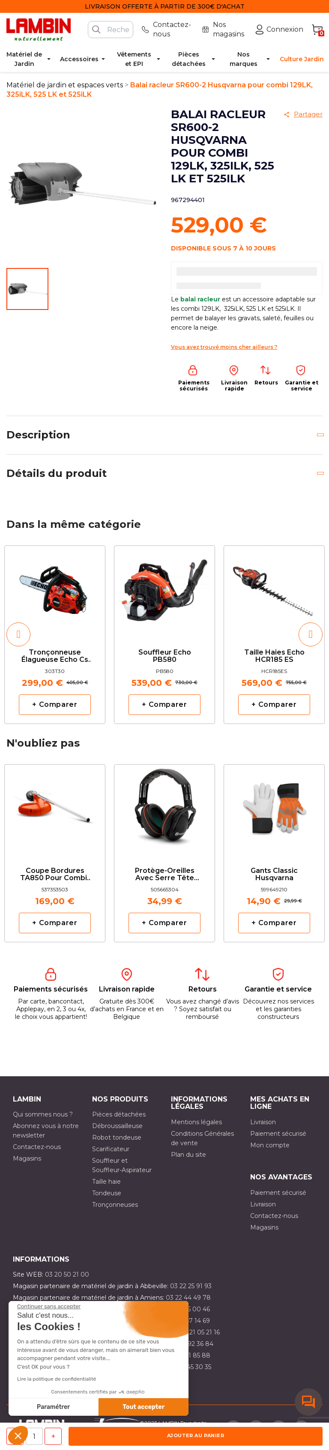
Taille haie (106, 1181)
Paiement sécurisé (278, 1133)
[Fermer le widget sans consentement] (49, 1306)
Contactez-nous (37, 1147)
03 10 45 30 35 (190, 1367)
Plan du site (188, 1154)
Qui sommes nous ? (43, 1114)
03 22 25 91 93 (191, 1286)
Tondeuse (106, 1193)
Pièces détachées (119, 1114)
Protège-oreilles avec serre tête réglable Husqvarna (164, 875)
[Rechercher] (110, 29)
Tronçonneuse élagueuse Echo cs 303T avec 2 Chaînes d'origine (54, 656)
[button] (18, 1435)
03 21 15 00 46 (189, 1309)
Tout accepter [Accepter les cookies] (143, 1407)
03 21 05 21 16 (200, 1332)
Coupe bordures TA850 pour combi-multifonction (55, 875)
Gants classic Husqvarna (274, 874)
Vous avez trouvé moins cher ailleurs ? (224, 347)
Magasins (27, 1158)
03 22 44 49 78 (188, 1297)
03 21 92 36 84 (191, 1344)
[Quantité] (34, 1436)
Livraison (263, 1122)
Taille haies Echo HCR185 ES (274, 656)
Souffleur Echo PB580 (164, 656)
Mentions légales (196, 1122)
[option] (55, 634)
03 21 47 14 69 (189, 1321)
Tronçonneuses (115, 1205)
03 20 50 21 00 (67, 1274)
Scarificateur (110, 1149)
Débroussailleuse (117, 1126)
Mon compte (270, 1145)
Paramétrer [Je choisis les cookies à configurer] (53, 1407)
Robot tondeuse (116, 1137)
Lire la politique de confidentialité (56, 1379)
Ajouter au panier (195, 1435)
